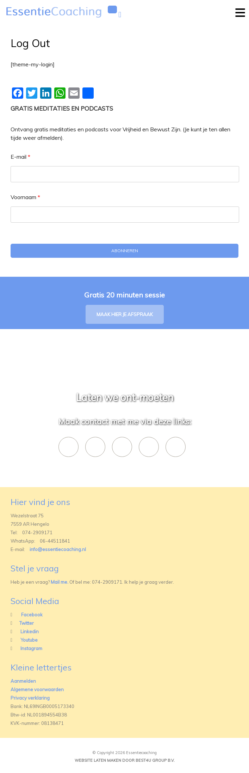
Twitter (26, 623)
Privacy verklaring (30, 698)
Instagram (31, 648)
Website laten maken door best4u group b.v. (125, 760)
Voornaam (25, 197)
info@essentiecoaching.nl (58, 549)
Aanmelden (23, 681)
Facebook (32, 614)
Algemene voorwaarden (37, 689)
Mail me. (59, 582)
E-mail (20, 156)
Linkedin (29, 631)
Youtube (29, 640)
